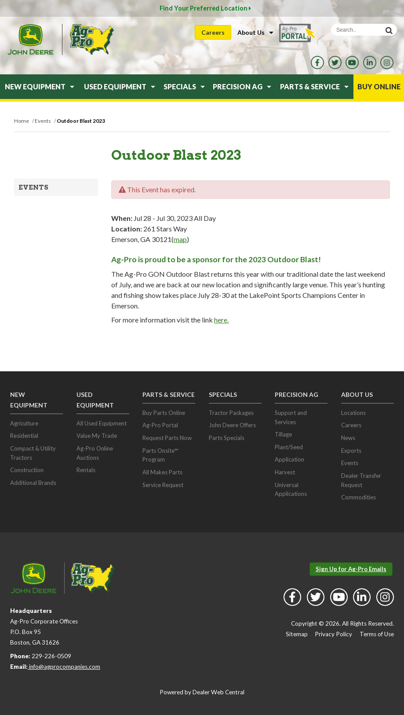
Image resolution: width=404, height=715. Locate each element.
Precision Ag (242, 86)
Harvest (285, 472)
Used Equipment (119, 86)
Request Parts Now (167, 437)
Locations (353, 412)
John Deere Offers (232, 425)
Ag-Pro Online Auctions (94, 453)
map (180, 239)
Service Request (162, 484)
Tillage (283, 434)
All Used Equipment (101, 423)
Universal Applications (291, 489)
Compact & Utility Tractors (33, 453)
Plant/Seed (289, 447)
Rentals (85, 469)
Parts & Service (314, 86)
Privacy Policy (333, 634)
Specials (184, 86)
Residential (24, 435)
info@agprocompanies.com (64, 666)
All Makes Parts (162, 472)
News (348, 437)
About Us (255, 32)
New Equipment (39, 86)
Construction (27, 469)
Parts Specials (226, 437)
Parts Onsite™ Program (160, 455)
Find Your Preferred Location (205, 8)
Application (289, 459)
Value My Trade (96, 435)
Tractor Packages (231, 412)
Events (33, 187)
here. (221, 319)
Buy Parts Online (163, 412)
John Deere (30, 39)
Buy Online (378, 86)
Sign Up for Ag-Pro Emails (351, 568)
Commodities (358, 497)
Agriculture (24, 423)
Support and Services (291, 417)
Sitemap (297, 634)
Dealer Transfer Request (361, 480)
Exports (351, 450)
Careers (213, 32)
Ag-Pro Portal (160, 425)
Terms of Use (377, 634)
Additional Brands (33, 482)
